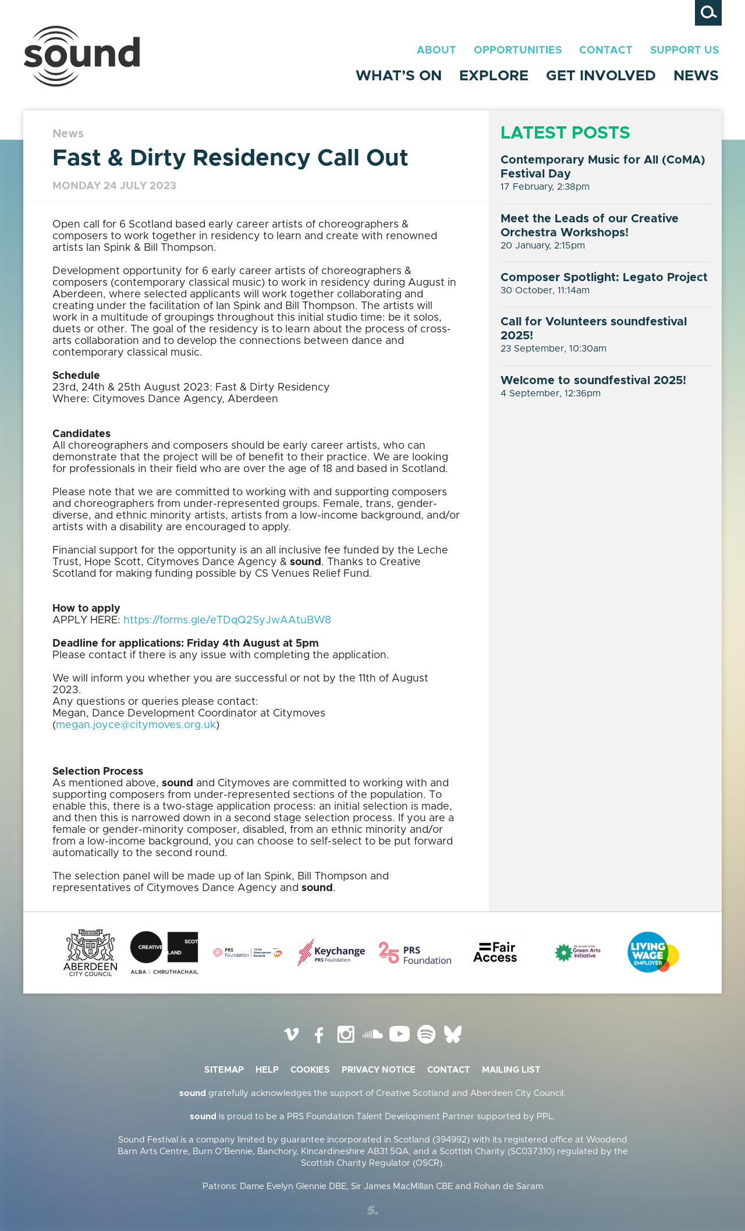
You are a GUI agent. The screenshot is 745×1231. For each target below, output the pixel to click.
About (436, 50)
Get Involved (601, 76)
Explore (493, 76)
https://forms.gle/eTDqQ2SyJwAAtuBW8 (227, 620)
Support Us (684, 50)
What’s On (399, 76)
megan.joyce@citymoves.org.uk (136, 725)
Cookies (310, 1070)
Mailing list (511, 1070)
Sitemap (224, 1070)
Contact (606, 50)
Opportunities (518, 50)
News (696, 76)
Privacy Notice (379, 1070)
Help (267, 1070)
